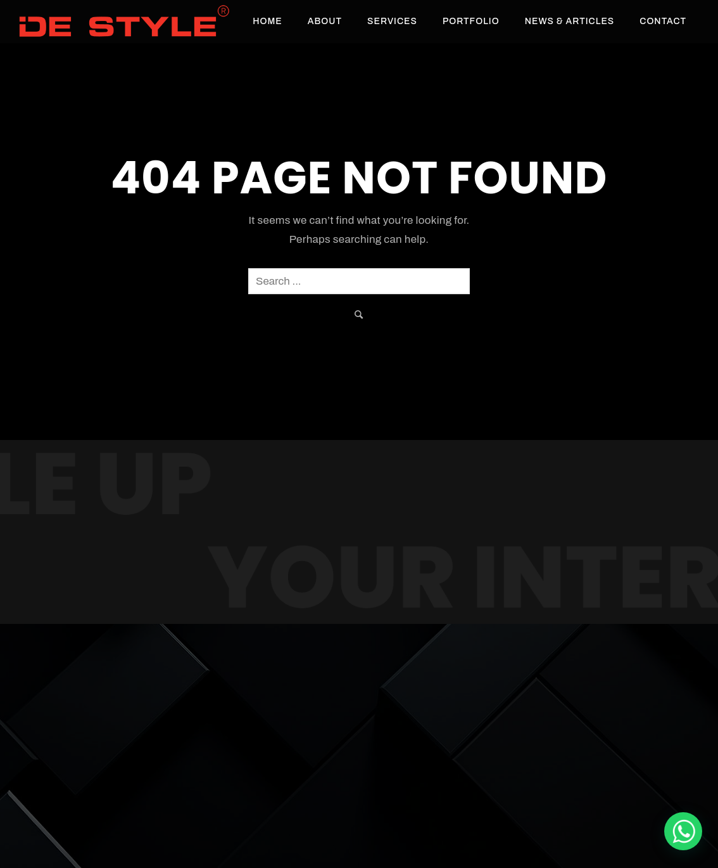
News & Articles (570, 21)
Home (267, 21)
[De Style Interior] (683, 831)
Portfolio (471, 21)
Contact (662, 21)
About (325, 21)
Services (392, 21)
